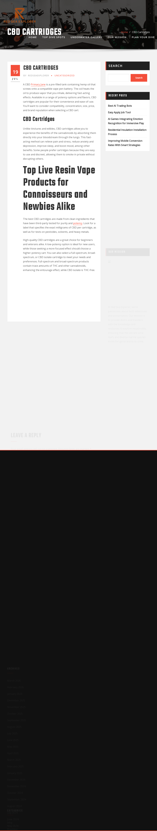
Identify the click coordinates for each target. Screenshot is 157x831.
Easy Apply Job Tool (119, 112)
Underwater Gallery (86, 37)
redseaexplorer (36, 75)
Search (116, 66)
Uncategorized (65, 75)
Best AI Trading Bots (120, 105)
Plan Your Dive (143, 37)
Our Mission (117, 37)
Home (33, 37)
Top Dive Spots (53, 37)
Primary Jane (38, 84)
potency (77, 223)
